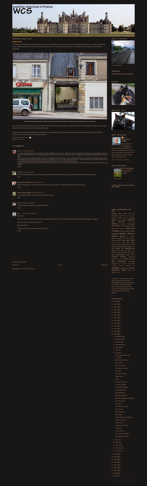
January (118, 450)
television (132, 259)
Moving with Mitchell (24, 182)
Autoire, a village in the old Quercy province (127, 171)
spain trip (121, 259)
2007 (115, 470)
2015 (115, 331)
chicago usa (124, 226)
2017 (115, 326)
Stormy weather (120, 412)
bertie (120, 218)
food (124, 228)
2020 (115, 318)
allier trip (131, 213)
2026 (115, 301)
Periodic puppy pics (121, 395)
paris (113, 251)
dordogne (132, 226)
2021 (115, 315)
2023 (115, 309)
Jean (18, 151)
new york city (130, 244)
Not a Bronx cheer (120, 365)
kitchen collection (117, 238)
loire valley (131, 240)
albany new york (119, 213)
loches (124, 240)
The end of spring (120, 384)
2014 (115, 334)
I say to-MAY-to (119, 431)
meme (118, 242)
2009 (115, 465)
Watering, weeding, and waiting (124, 398)
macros (114, 242)
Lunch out (17, 42)
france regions (124, 231)
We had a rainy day (121, 373)
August (117, 347)
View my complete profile (121, 159)
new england (122, 244)
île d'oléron (131, 236)
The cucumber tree (120, 420)
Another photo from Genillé (123, 417)
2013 (115, 454)
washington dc (130, 265)
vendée (114, 265)
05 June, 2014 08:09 (29, 213)
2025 (115, 304)
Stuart (19, 172)
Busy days (118, 403)
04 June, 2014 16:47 (38, 192)
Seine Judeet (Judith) (24, 192)
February (118, 448)
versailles (120, 265)
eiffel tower (115, 228)
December (118, 336)
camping (119, 220)
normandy (118, 246)
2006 (115, 473)
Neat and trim (119, 363)
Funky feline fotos (120, 390)
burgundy (132, 218)
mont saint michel (128, 242)
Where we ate (119, 423)
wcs (18, 213)
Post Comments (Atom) (28, 268)
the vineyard (119, 261)
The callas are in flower (122, 433)
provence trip (125, 253)
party (133, 250)
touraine (21, 139)
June (117, 353)
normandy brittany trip (128, 246)
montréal (114, 244)
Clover (117, 379)
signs (128, 255)
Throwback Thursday (121, 368)
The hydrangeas (120, 393)
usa (133, 263)
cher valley (116, 226)
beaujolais (114, 217)
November (118, 339)
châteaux (115, 224)
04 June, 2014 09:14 (27, 151)
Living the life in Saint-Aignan (123, 168)
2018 (115, 323)
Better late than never (121, 360)
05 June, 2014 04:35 (28, 203)
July (116, 350)
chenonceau (131, 224)
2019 (115, 320)
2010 (115, 462)
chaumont (122, 224)
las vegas (115, 240)
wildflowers (116, 270)
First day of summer (121, 382)
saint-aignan (120, 255)
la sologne (132, 238)
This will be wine (120, 401)
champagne (131, 222)
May (116, 439)
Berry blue (118, 371)
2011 (115, 459)
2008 (115, 467)
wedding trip (124, 268)
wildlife (123, 270)
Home (60, 265)
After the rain (119, 409)
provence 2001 (116, 253)
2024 (115, 307)
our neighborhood (128, 248)
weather (115, 268)
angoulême (115, 216)
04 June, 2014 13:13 (37, 182)
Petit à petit (118, 414)
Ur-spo (19, 203)
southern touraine (119, 257)
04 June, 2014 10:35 (28, 172)
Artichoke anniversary (121, 436)
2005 (115, 476)
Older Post (104, 265)
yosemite (118, 272)
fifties (120, 228)
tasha (126, 259)
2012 (115, 457)
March (117, 445)
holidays (122, 236)
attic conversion (130, 215)
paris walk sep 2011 (123, 251)
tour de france (122, 263)
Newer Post (15, 265)
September (118, 344)
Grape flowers (119, 376)
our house (116, 248)
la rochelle (125, 238)
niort (113, 246)
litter (120, 240)
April (117, 442)
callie (113, 220)
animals (122, 216)
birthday (125, 217)
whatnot (132, 268)
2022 (115, 312)
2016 (115, 328)
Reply (19, 166)
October (118, 342)
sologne (133, 255)
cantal (124, 220)
